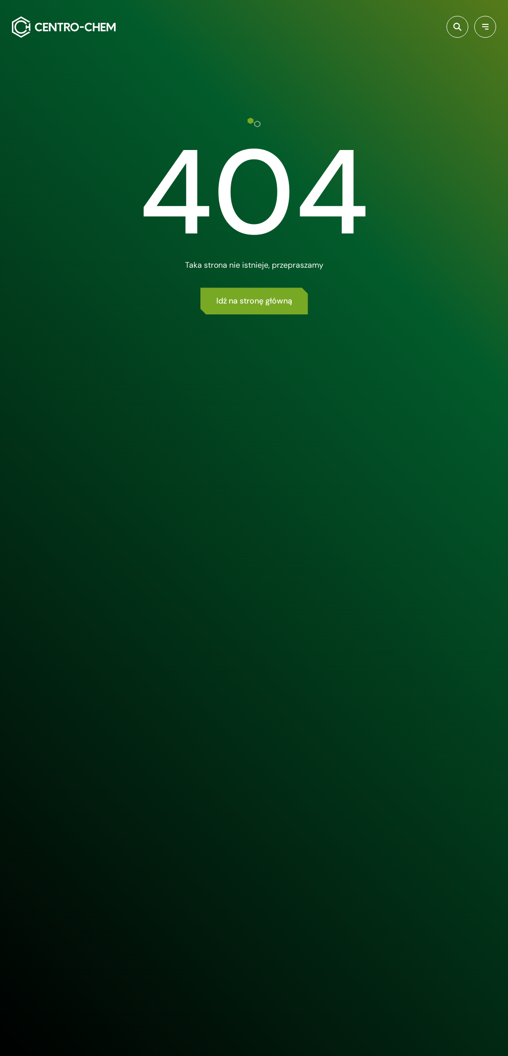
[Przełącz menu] (485, 27)
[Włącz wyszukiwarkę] (457, 27)
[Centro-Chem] (64, 27)
